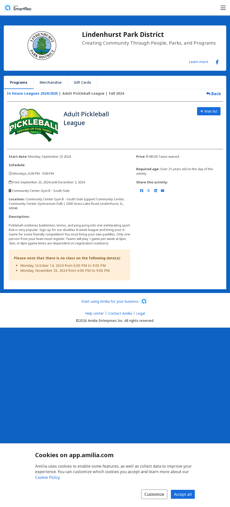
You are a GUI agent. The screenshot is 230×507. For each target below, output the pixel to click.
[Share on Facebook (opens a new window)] (141, 190)
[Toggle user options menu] (223, 8)
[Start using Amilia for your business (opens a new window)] (114, 301)
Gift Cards (82, 82)
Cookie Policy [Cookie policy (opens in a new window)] (47, 477)
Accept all (183, 494)
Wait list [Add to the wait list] (209, 111)
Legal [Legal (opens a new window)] (140, 313)
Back (213, 93)
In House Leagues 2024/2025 (32, 93)
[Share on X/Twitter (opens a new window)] (148, 190)
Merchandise (51, 82)
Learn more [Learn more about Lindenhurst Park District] (198, 61)
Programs (18, 82)
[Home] (17, 7)
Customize (154, 494)
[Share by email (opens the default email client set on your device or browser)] (162, 190)
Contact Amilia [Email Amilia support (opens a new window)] (120, 313)
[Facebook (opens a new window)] (217, 61)
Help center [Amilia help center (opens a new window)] (94, 313)
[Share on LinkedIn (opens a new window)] (155, 190)
